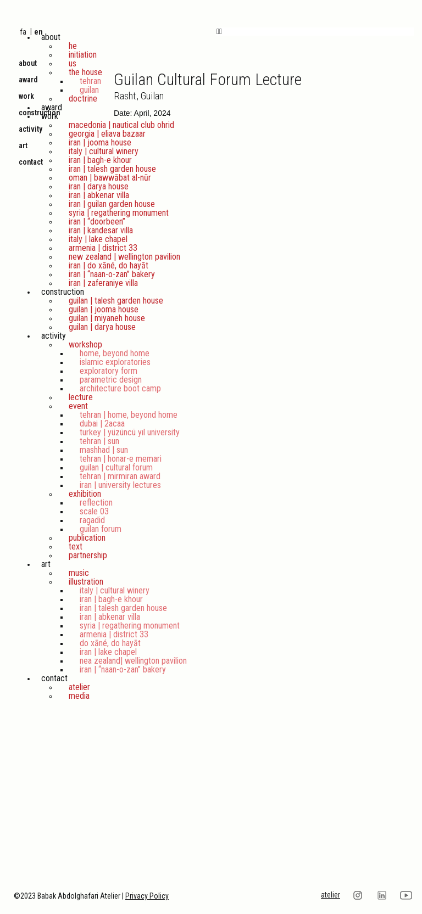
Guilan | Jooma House (103, 309)
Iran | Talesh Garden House (112, 169)
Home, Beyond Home (114, 353)
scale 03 (94, 511)
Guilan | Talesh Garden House (116, 300)
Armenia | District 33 (103, 248)
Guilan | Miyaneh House (107, 318)
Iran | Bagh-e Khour (100, 160)
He (73, 46)
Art (46, 564)
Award (51, 107)
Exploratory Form (108, 371)
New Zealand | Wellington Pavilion (124, 256)
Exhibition (85, 494)
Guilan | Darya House (102, 327)
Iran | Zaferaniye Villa (103, 283)
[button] (315, 31)
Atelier (79, 687)
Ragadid (92, 520)
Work (49, 116)
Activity (53, 335)
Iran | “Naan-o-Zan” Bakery (112, 274)
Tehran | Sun (99, 441)
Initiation (83, 54)
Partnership (88, 555)
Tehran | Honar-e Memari (121, 458)
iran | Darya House (99, 186)
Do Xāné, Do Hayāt (110, 643)
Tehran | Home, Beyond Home (128, 415)
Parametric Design (111, 379)
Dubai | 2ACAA (102, 423)
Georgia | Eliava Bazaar (107, 133)
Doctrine (83, 98)
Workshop (85, 344)
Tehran (90, 81)
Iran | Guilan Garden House (112, 204)
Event (78, 406)
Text (75, 546)
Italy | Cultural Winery (103, 151)
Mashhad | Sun (104, 450)
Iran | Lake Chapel (108, 652)
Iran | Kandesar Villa (101, 230)
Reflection (96, 502)
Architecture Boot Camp (120, 388)
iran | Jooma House (100, 142)
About (50, 37)
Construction (62, 292)
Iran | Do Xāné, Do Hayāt (108, 265)
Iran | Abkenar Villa (99, 195)
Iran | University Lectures (120, 485)
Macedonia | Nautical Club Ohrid (121, 125)
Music (79, 573)
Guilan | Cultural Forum (116, 467)
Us (72, 63)
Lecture (81, 397)
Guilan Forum (100, 529)
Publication (87, 537)
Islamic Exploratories (115, 362)
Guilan (89, 90)
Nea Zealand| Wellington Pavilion (133, 660)
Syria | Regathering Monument (119, 213)
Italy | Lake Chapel (98, 239)
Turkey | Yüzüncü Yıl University (130, 432)
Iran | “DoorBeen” (97, 221)
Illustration (86, 581)
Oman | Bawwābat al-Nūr (110, 177)
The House (85, 72)
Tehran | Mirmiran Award (120, 476)
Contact (54, 678)
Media (79, 696)
